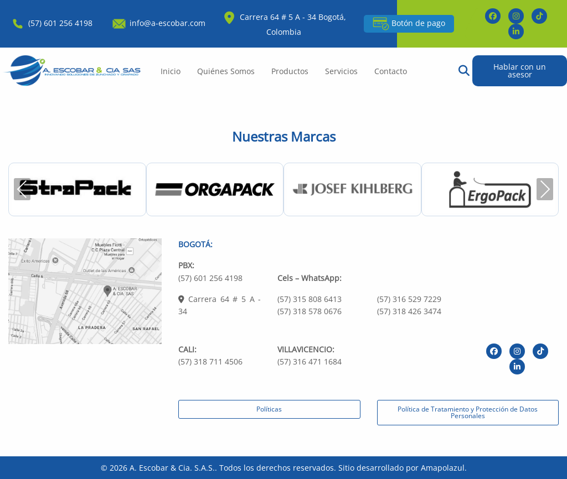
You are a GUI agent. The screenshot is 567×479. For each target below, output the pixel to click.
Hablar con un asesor (519, 70)
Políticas (269, 409)
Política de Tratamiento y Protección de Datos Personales (468, 412)
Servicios (341, 71)
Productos (289, 71)
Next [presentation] (545, 189)
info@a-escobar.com (158, 23)
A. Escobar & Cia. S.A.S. (172, 467)
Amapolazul (443, 467)
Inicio (171, 71)
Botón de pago (409, 23)
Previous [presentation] (22, 189)
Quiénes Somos (226, 71)
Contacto (390, 71)
